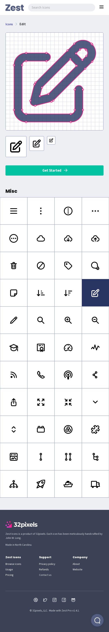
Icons (9, 24)
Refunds (44, 570)
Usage (9, 570)
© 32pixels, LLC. (39, 611)
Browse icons (13, 564)
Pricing (9, 575)
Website (77, 570)
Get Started (55, 170)
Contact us (45, 575)
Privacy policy (47, 564)
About (76, 564)
